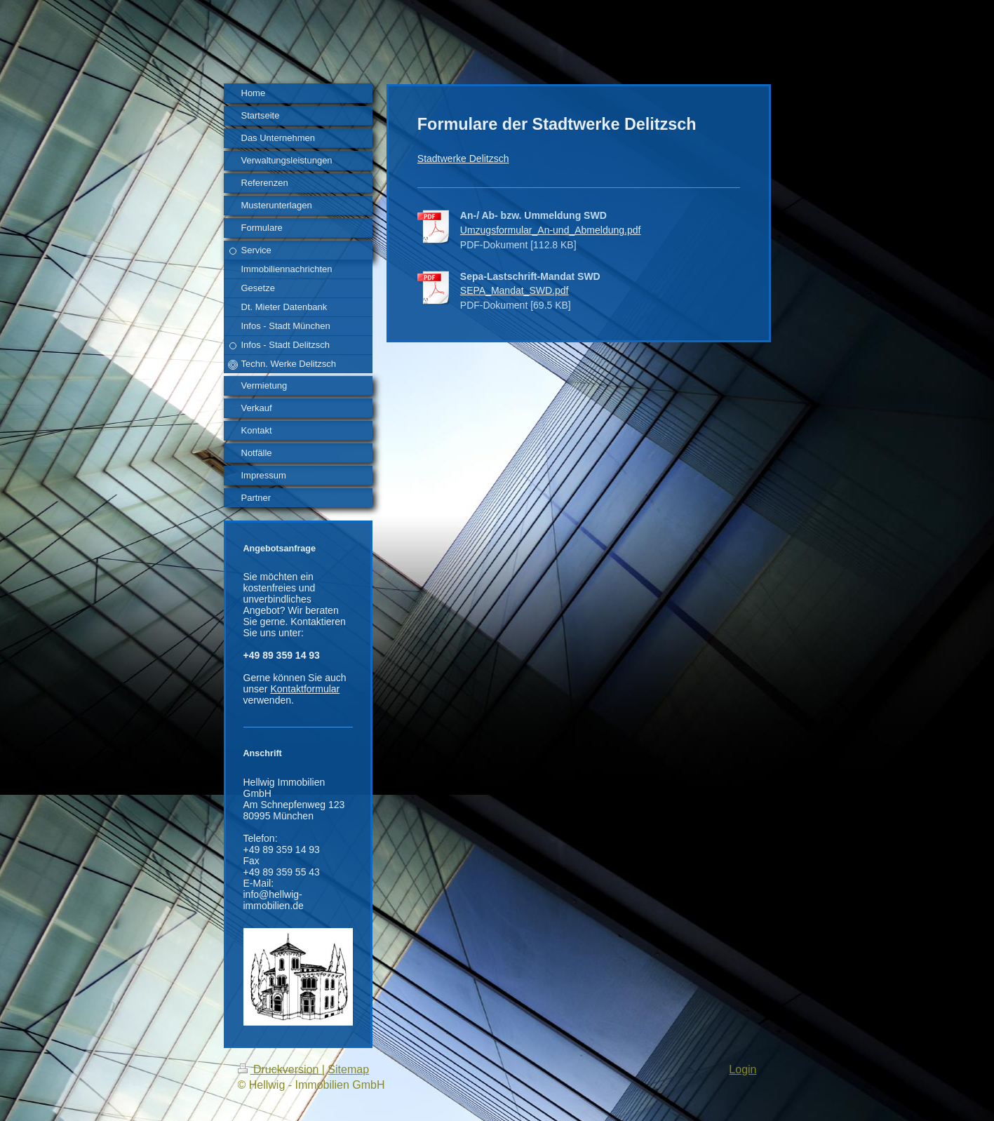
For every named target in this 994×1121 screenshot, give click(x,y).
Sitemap (348, 1069)
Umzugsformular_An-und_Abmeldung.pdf (550, 230)
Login (742, 1069)
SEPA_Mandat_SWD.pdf (514, 290)
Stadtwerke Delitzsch (463, 158)
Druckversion (280, 1069)
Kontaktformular (305, 688)
